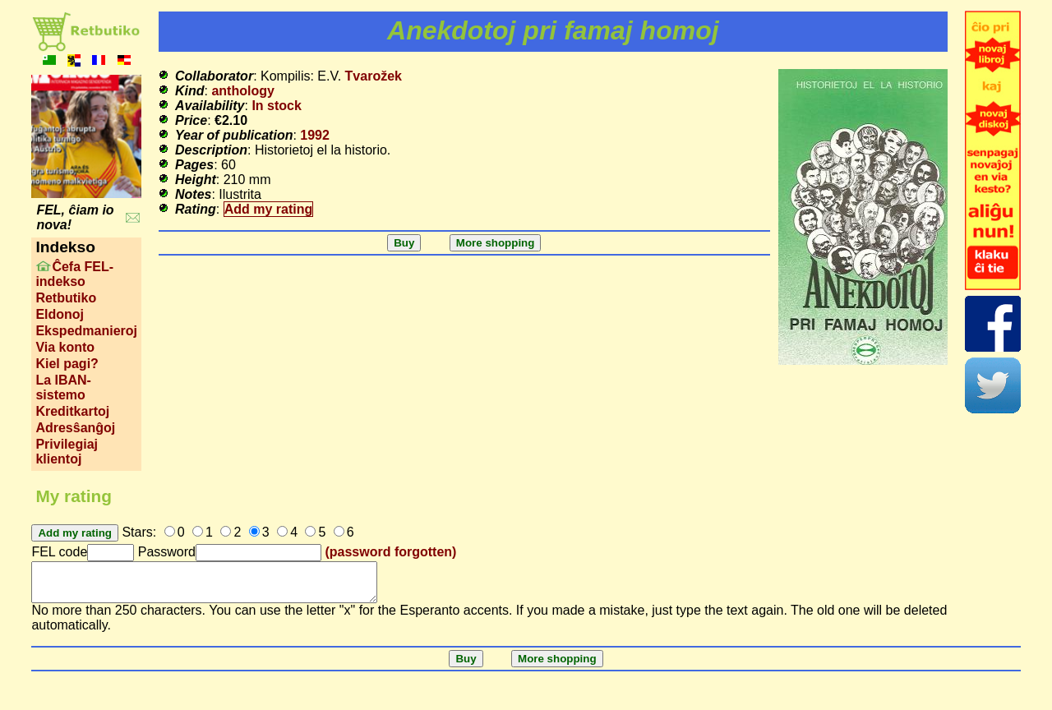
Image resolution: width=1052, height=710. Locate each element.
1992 (315, 135)
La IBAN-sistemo (63, 387)
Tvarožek (373, 76)
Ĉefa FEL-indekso (74, 274)
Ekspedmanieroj (86, 331)
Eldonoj (59, 314)
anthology (242, 91)
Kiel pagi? (66, 364)
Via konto (65, 347)
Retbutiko (65, 298)
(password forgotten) (390, 552)
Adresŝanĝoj (75, 428)
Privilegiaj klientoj (66, 451)
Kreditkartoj (72, 411)
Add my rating (268, 209)
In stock (276, 106)
